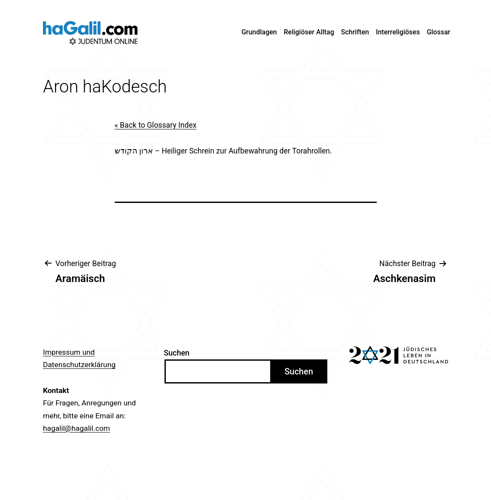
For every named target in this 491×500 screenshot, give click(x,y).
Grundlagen (259, 32)
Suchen (176, 352)
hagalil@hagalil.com (76, 428)
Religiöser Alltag (309, 32)
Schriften (355, 32)
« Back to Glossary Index (156, 125)
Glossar (438, 32)
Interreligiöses (398, 32)
